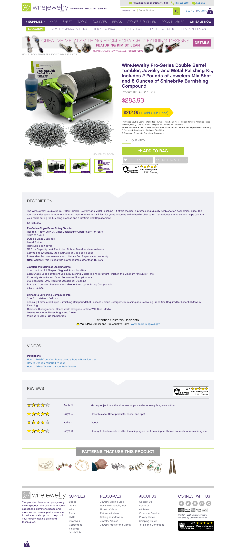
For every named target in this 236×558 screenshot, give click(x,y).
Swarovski (74, 521)
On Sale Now (200, 21)
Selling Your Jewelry (111, 517)
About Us (144, 506)
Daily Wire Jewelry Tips (113, 506)
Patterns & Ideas (109, 513)
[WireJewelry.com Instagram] (202, 503)
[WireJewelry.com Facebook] (181, 503)
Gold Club (75, 532)
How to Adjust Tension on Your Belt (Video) (51, 367)
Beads (117, 21)
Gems (72, 506)
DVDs (72, 517)
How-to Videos (108, 509)
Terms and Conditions (151, 525)
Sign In (190, 11)
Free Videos (133, 29)
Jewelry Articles (109, 521)
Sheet (67, 21)
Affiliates (144, 509)
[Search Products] (176, 11)
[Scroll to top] (26, 555)
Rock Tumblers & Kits (63, 54)
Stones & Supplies (141, 21)
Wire (53, 21)
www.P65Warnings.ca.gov (145, 324)
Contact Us (145, 502)
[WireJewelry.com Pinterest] (208, 503)
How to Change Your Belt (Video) (46, 363)
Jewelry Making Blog (112, 502)
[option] (46, 465)
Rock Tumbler (172, 21)
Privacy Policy (147, 517)
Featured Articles (161, 29)
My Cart (205, 11)
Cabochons (75, 525)
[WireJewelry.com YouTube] (195, 503)
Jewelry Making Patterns (69, 29)
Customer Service (149, 513)
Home (25, 54)
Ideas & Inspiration (193, 29)
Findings (74, 529)
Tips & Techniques (106, 29)
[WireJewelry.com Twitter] (188, 503)
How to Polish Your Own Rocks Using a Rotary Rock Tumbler (61, 360)
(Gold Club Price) (154, 113)
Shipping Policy (148, 521)
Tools (82, 21)
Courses (100, 21)
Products (126, 11)
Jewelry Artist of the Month (115, 525)
